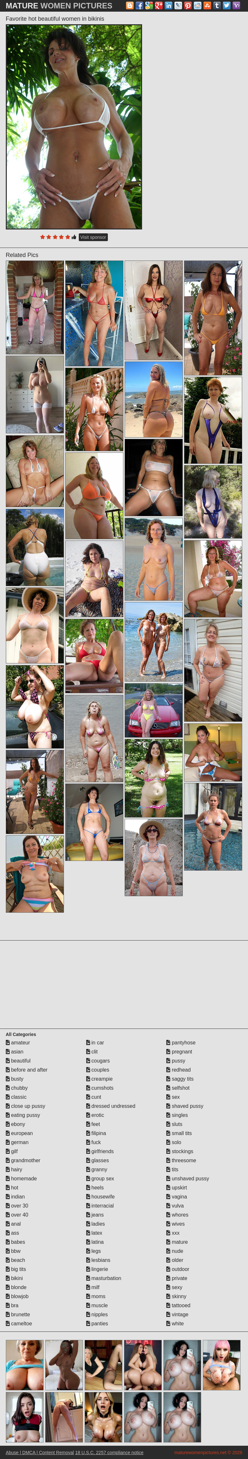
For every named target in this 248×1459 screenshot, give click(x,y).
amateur (18, 1042)
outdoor (177, 1269)
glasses (97, 1160)
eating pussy (23, 1115)
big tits (16, 1269)
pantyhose (180, 1042)
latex (94, 1233)
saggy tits (179, 1079)
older (174, 1260)
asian (15, 1051)
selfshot (178, 1088)
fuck (93, 1142)
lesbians (98, 1260)
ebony (15, 1124)
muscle (97, 1305)
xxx (172, 1233)
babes (15, 1242)
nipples (97, 1314)
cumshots (100, 1088)
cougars (98, 1061)
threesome (181, 1160)
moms (96, 1296)
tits (172, 1169)
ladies (95, 1224)
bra (12, 1305)
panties (97, 1323)
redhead (178, 1070)
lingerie (97, 1269)
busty (15, 1079)
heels (95, 1187)
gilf (12, 1151)
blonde (16, 1287)
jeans (95, 1215)
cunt (93, 1097)
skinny (176, 1296)
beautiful (18, 1061)
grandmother (23, 1160)
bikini (14, 1278)
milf (92, 1287)
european (19, 1133)
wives (175, 1224)
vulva (175, 1205)
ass (12, 1233)
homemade (21, 1178)
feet (93, 1124)
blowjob (17, 1296)
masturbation (103, 1278)
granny (96, 1169)
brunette (18, 1314)
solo (173, 1142)
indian (15, 1196)
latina (95, 1242)
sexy (174, 1287)
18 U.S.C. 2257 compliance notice (109, 1452)
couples (97, 1070)
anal (13, 1224)
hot (12, 1187)
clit (92, 1051)
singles (177, 1115)
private (176, 1278)
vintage (177, 1314)
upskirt (176, 1187)
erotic (95, 1115)
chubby (17, 1088)
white (175, 1323)
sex (173, 1097)
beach (15, 1260)
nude (174, 1251)
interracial (100, 1205)
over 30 (17, 1205)
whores (177, 1215)
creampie (99, 1079)
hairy (14, 1169)
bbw (13, 1251)
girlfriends (100, 1151)
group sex (100, 1178)
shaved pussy (184, 1106)
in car (95, 1042)
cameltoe (19, 1323)
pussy (175, 1061)
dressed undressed (111, 1106)
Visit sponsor (93, 237)
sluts (174, 1124)
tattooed (178, 1305)
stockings (179, 1151)
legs (93, 1251)
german (17, 1142)
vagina (176, 1196)
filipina (96, 1133)
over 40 (17, 1215)
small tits (179, 1133)
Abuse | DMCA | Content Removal (40, 1452)
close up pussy (25, 1106)
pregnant (179, 1051)
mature (177, 1242)
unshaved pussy (187, 1178)
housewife (100, 1196)
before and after (26, 1070)
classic (16, 1097)
